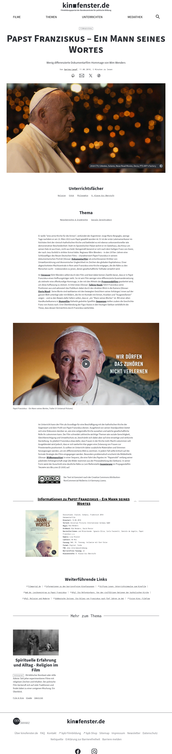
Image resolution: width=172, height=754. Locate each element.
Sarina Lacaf (70, 69)
